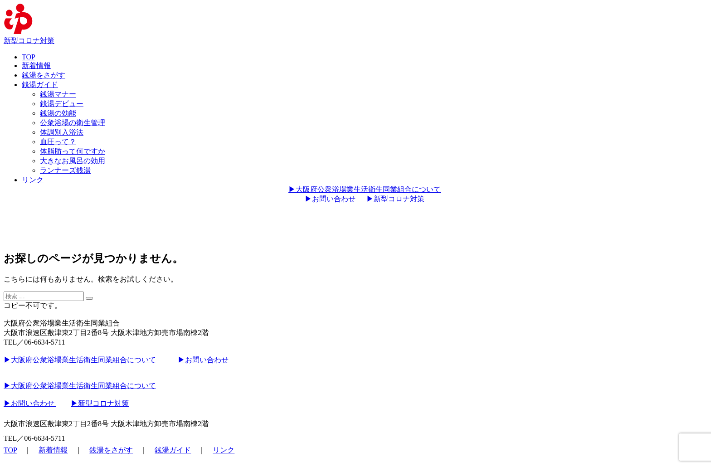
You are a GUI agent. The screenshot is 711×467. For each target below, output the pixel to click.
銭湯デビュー (61, 103)
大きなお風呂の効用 (72, 161)
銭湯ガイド (40, 84)
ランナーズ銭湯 (65, 170)
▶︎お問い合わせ (330, 199)
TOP (28, 57)
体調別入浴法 (61, 132)
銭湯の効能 (58, 113)
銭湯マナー (58, 94)
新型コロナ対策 (29, 40)
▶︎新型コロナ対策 (395, 199)
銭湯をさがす (43, 75)
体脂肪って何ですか (72, 151)
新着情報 (36, 65)
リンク (33, 180)
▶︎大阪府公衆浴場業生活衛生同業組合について (364, 189)
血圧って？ (58, 142)
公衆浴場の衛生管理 (72, 122)
